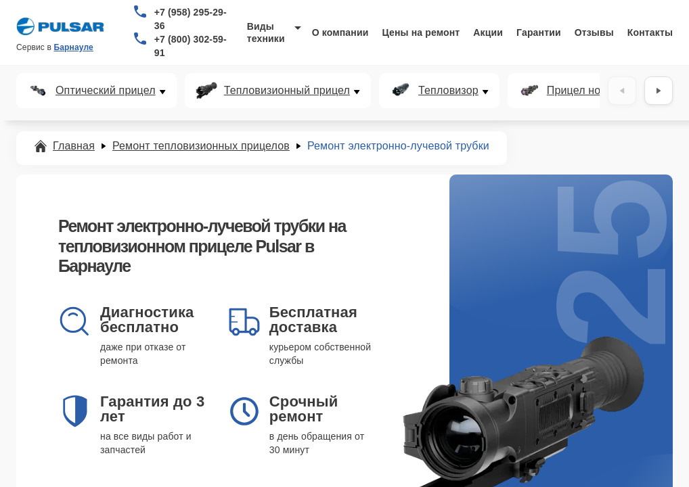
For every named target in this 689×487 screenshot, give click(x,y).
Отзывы (594, 32)
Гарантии (538, 32)
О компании (340, 32)
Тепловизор (448, 90)
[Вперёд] (658, 90)
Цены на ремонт (421, 32)
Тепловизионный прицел (287, 90)
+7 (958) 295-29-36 (190, 19)
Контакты (650, 32)
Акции (488, 32)
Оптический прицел (105, 90)
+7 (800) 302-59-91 (190, 46)
